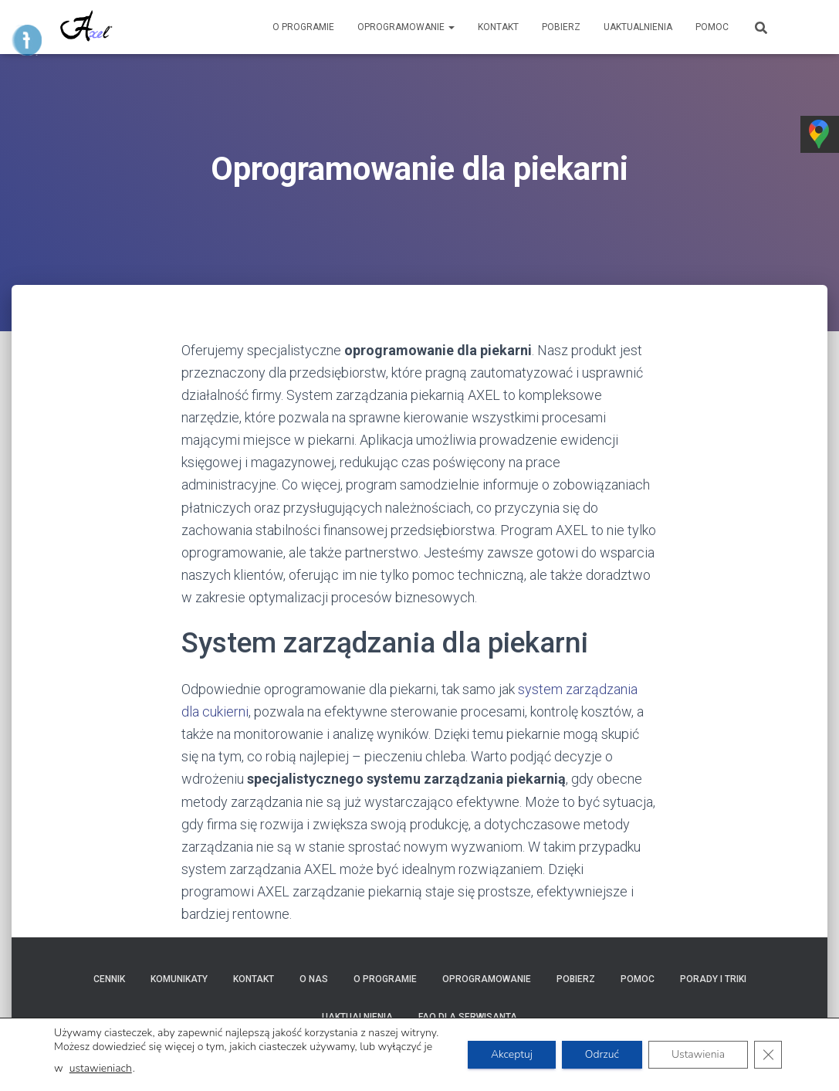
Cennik (109, 979)
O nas (313, 979)
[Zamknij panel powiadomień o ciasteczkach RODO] (768, 1055)
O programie (303, 27)
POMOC (712, 27)
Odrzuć (602, 1054)
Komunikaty (179, 979)
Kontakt (498, 27)
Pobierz (561, 27)
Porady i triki (713, 979)
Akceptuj (512, 1054)
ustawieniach (100, 1069)
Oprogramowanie (406, 27)
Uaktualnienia (638, 27)
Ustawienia (698, 1054)
